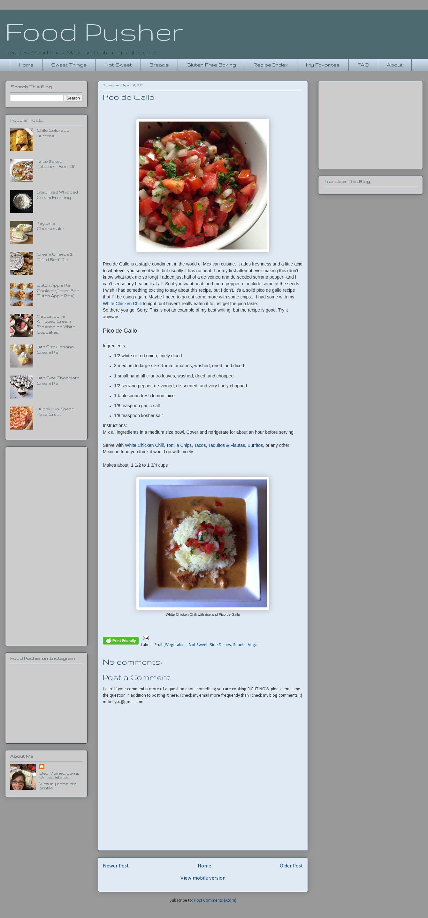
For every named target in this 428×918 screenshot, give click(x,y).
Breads (159, 64)
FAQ (363, 64)
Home (26, 64)
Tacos (200, 445)
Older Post (291, 866)
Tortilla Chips (179, 445)
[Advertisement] (46, 545)
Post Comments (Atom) (215, 900)
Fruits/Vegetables (171, 645)
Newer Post (116, 866)
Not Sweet (118, 64)
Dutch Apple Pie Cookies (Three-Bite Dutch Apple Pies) (58, 290)
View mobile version (202, 878)
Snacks (239, 645)
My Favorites (323, 64)
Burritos (255, 445)
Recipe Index (271, 64)
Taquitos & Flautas (226, 445)
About (395, 64)
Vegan (254, 645)
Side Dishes (220, 645)
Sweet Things (69, 64)
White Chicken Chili (122, 303)
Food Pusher (94, 31)
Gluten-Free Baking (211, 64)
